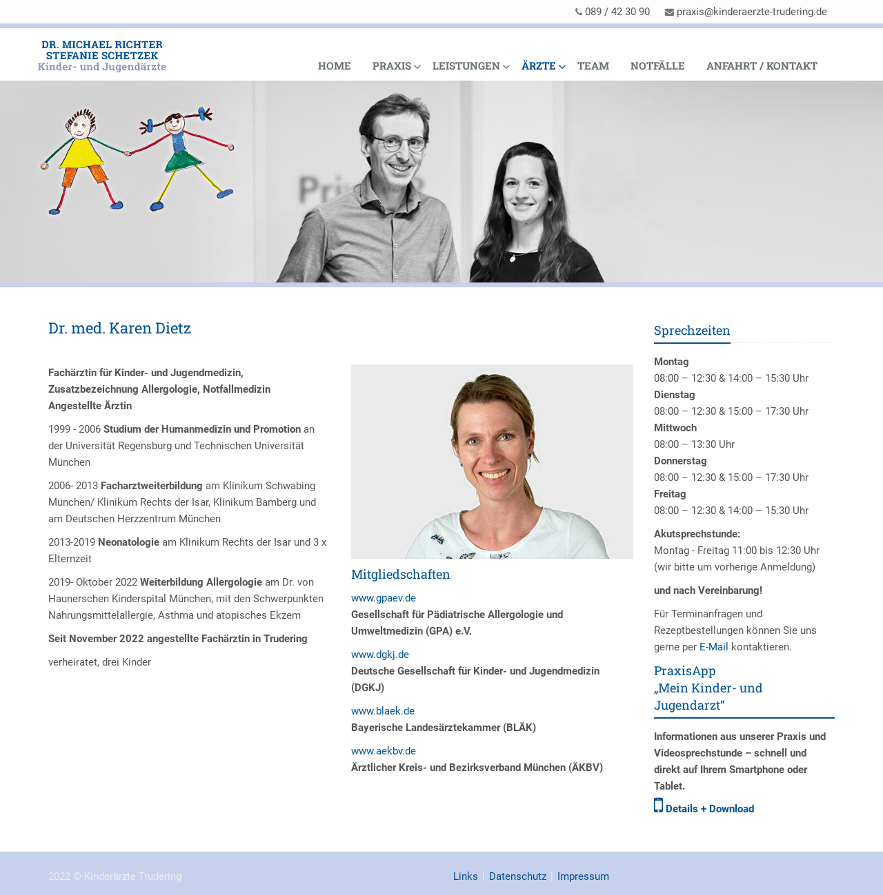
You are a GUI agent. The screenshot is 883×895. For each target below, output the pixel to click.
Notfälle (658, 65)
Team (593, 65)
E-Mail (714, 647)
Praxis (392, 65)
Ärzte (539, 65)
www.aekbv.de (383, 751)
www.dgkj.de (380, 654)
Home (334, 65)
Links (465, 876)
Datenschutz (517, 876)
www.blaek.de (383, 711)
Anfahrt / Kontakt (761, 65)
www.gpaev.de (383, 598)
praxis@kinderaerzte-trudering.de (752, 12)
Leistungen (466, 65)
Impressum (583, 876)
